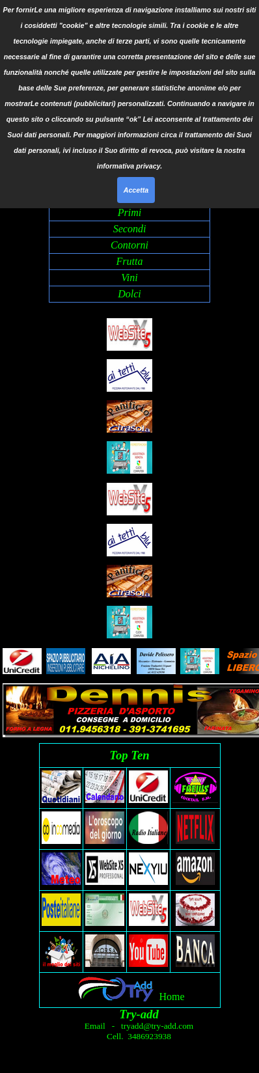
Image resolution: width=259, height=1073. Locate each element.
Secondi (129, 228)
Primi (129, 212)
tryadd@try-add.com (156, 1026)
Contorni (129, 245)
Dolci (129, 293)
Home (171, 996)
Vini (129, 277)
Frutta (129, 261)
